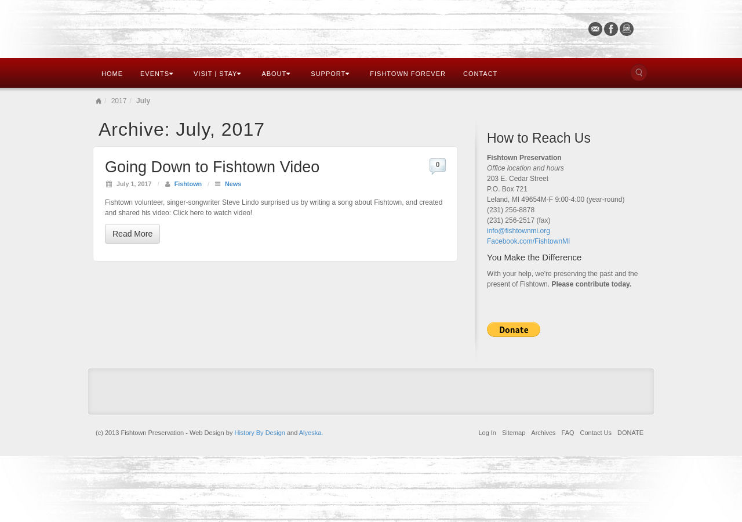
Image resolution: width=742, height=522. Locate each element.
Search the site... (639, 72)
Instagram (627, 29)
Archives (543, 432)
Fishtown (188, 183)
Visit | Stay (217, 73)
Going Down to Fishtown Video (212, 167)
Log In (487, 432)
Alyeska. (311, 432)
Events (156, 73)
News (233, 183)
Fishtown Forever (408, 73)
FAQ (568, 432)
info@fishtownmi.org (518, 231)
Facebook (611, 29)
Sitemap (513, 432)
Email (595, 29)
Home (112, 73)
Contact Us (596, 432)
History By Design (259, 432)
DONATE (630, 432)
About (275, 73)
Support (330, 73)
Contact (480, 73)
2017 (119, 101)
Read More (132, 233)
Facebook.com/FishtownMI (528, 241)
